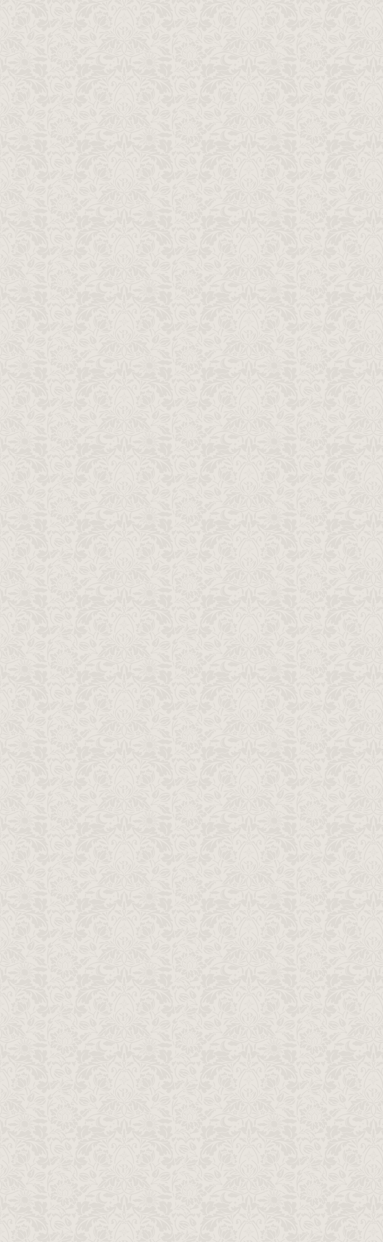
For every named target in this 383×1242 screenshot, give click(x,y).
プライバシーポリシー (287, 1099)
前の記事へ (272, 770)
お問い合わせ (287, 1028)
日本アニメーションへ (287, 1170)
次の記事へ (111, 770)
